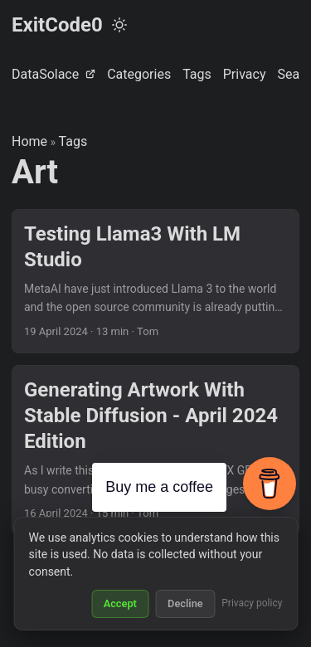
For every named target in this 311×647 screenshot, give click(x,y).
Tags (73, 141)
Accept (120, 603)
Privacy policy (251, 603)
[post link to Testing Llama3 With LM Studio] (155, 281)
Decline (185, 603)
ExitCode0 (57, 24)
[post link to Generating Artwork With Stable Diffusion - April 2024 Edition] (155, 450)
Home (29, 141)
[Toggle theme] (119, 25)
